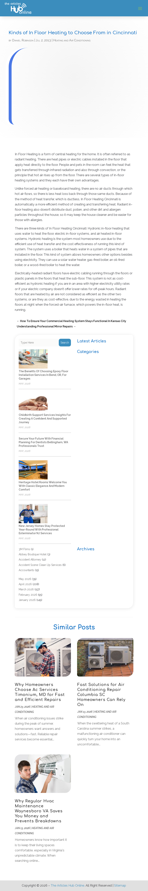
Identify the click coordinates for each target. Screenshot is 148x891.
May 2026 (25, 579)
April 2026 (25, 584)
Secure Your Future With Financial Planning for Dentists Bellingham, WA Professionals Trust (43, 442)
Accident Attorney (30, 559)
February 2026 (28, 594)
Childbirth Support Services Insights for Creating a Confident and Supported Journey (45, 418)
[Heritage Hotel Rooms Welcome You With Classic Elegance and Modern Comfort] (33, 470)
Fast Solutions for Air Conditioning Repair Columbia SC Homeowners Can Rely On (101, 694)
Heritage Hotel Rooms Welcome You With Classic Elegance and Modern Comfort (43, 486)
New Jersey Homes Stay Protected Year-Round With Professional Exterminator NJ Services (42, 529)
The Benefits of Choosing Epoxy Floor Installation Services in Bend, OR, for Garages (43, 375)
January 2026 (27, 600)
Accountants (26, 570)
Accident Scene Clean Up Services (40, 564)
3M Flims (24, 549)
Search (65, 342)
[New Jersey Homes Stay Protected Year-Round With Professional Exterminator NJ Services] (33, 514)
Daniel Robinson (23, 40)
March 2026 (26, 589)
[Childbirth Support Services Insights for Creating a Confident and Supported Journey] (33, 403)
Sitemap (120, 885)
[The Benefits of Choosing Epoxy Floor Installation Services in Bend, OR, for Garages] (33, 359)
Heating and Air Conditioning (71, 40)
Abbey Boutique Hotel (32, 554)
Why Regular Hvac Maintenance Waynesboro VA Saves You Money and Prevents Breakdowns (39, 811)
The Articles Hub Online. (68, 885)
